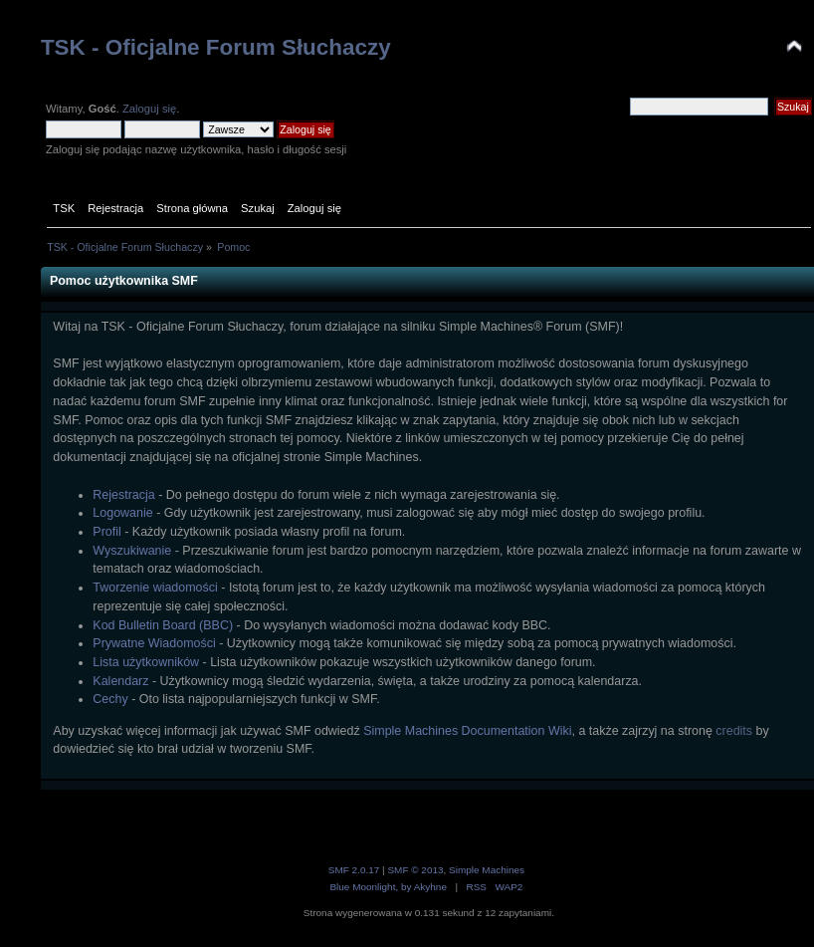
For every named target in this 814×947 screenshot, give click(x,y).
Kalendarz (120, 681)
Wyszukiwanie (132, 551)
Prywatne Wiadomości (154, 643)
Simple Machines (486, 869)
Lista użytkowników (146, 662)
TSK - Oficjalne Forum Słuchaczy (216, 47)
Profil (106, 532)
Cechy (110, 699)
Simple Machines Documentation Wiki (467, 731)
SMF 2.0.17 (354, 869)
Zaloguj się (149, 109)
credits (733, 731)
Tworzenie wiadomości (155, 587)
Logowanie (122, 513)
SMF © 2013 (415, 869)
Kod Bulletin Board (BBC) (163, 625)
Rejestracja (123, 495)
